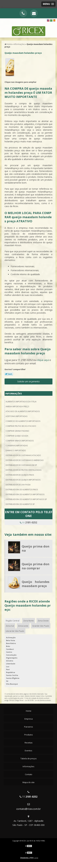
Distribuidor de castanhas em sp (21, 465)
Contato (28, 774)
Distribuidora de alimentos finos (22, 489)
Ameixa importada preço (17, 406)
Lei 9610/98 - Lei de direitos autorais (38, 700)
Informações (13, 393)
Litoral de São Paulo (15, 631)
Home (28, 710)
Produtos (28, 734)
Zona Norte (28, 620)
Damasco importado (16, 450)
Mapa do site (28, 782)
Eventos (28, 750)
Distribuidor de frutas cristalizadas (23, 470)
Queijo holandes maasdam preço (35, 584)
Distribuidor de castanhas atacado (23, 455)
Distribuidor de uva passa (18, 484)
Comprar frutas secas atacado (21, 426)
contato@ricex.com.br (28, 809)
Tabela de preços (29, 758)
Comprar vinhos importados (20, 440)
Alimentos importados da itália (21, 401)
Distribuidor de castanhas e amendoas (24, 460)
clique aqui (43, 360)
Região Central (12, 620)
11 (28, 522)
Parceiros (28, 726)
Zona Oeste (43, 620)
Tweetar (9, 373)
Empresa (28, 718)
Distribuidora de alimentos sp (20, 504)
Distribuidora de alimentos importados (25, 494)
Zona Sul (10, 625)
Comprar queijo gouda (17, 436)
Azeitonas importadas (16, 416)
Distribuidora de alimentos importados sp (26, 499)
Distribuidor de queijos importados (23, 479)
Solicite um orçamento (28, 381)
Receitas (29, 742)
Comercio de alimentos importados (23, 421)
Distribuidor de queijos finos (20, 475)
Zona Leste (23, 625)
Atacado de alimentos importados (23, 411)
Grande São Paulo (40, 625)
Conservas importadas (17, 445)
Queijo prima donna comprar (35, 566)
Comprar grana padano (17, 431)
